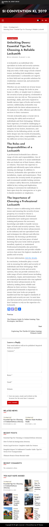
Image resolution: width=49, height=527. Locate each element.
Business (37, 481)
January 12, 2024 (25, 57)
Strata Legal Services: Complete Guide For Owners (21, 446)
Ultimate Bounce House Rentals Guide (16, 456)
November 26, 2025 (10, 424)
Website (10, 389)
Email (9, 382)
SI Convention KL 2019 (24, 11)
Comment (11, 351)
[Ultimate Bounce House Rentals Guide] (8, 513)
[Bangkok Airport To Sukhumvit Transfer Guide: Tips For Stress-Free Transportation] (29, 499)
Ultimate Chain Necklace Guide (33, 421)
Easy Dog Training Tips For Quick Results (37, 516)
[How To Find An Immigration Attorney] (29, 486)
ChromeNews (30, 525)
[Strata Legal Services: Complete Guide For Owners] (8, 499)
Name (9, 375)
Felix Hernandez (13, 57)
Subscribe (46, 20)
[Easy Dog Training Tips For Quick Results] (29, 513)
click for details (31, 258)
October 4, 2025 (31, 424)
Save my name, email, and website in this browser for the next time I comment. (23, 397)
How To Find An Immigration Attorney (17, 442)
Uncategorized (12, 38)
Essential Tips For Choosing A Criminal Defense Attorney (13, 421)
